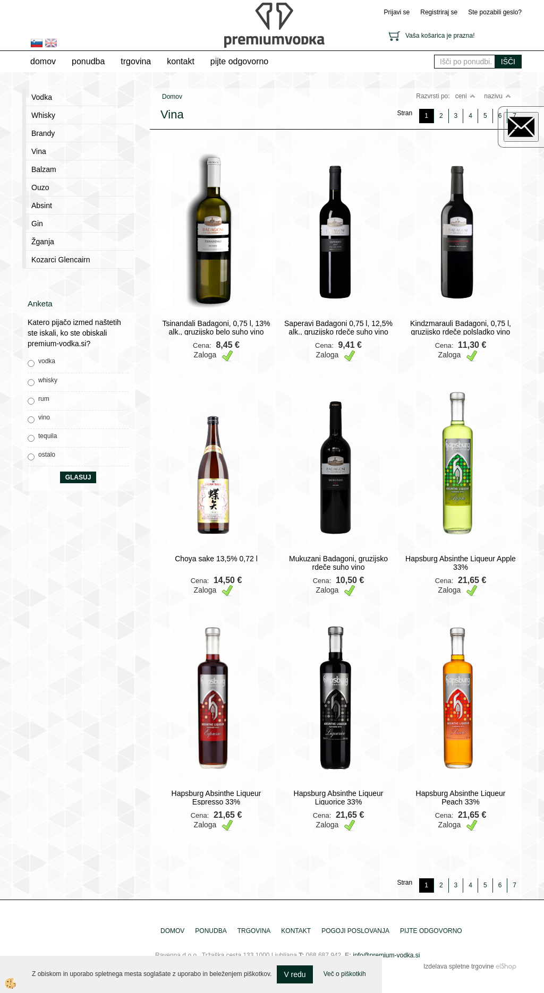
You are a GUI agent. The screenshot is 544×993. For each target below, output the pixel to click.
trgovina (136, 61)
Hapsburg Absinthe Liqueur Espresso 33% (216, 797)
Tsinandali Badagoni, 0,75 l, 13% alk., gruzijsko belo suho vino (216, 327)
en (51, 43)
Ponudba (88, 61)
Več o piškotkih (345, 974)
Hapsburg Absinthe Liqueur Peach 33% (461, 797)
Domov (43, 61)
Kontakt (180, 61)
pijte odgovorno (239, 61)
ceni (465, 96)
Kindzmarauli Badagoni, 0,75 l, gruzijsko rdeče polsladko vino (460, 327)
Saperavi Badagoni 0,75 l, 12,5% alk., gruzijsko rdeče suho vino (338, 327)
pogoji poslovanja (355, 931)
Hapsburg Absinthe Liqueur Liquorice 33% (339, 797)
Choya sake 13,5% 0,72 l (216, 558)
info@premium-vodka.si (386, 955)
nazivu (497, 96)
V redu (294, 974)
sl (36, 43)
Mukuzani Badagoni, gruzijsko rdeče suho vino (338, 562)
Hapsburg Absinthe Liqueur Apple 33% (460, 562)
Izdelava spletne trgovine (458, 966)
